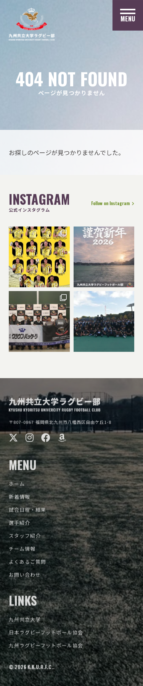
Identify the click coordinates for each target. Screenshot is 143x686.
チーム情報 (22, 550)
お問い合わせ (25, 576)
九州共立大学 (25, 621)
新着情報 (19, 499)
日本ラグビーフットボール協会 (46, 634)
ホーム (17, 486)
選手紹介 (19, 525)
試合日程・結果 (27, 512)
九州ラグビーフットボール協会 (46, 647)
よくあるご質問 (27, 563)
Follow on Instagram (112, 204)
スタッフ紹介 (25, 538)
